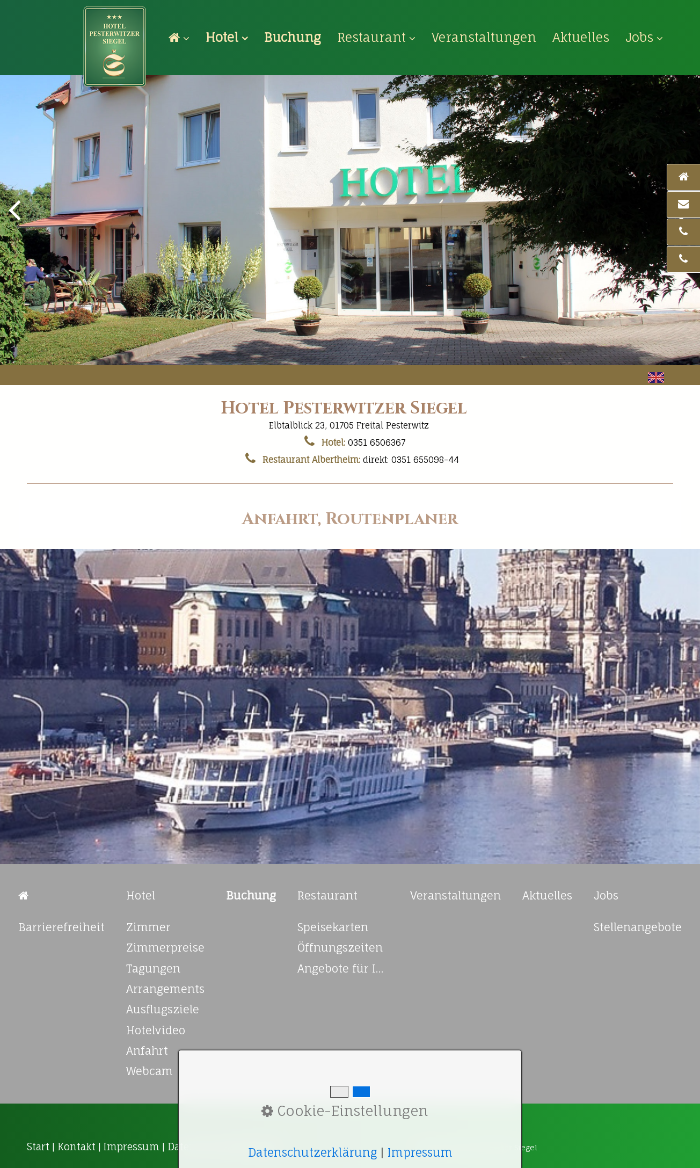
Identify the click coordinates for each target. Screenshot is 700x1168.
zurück (16, 218)
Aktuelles (580, 37)
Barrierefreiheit (61, 927)
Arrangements (165, 989)
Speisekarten (332, 927)
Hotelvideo (155, 1030)
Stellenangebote (638, 927)
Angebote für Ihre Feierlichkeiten (343, 968)
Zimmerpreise (165, 947)
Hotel (227, 37)
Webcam (149, 1071)
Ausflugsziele (162, 1009)
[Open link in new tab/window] (292, 37)
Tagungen (153, 968)
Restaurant (376, 37)
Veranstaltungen (484, 37)
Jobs (644, 37)
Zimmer (148, 927)
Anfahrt (147, 1050)
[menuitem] (183, 37)
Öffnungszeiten (340, 947)
